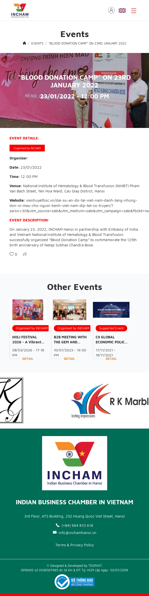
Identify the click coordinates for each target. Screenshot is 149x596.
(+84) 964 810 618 (74, 525)
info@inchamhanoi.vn (74, 533)
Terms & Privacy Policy (74, 545)
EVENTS (37, 43)
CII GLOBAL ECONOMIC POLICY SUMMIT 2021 (111, 342)
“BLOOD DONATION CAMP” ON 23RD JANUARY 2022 (87, 43)
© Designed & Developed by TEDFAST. (74, 566)
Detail (27, 359)
